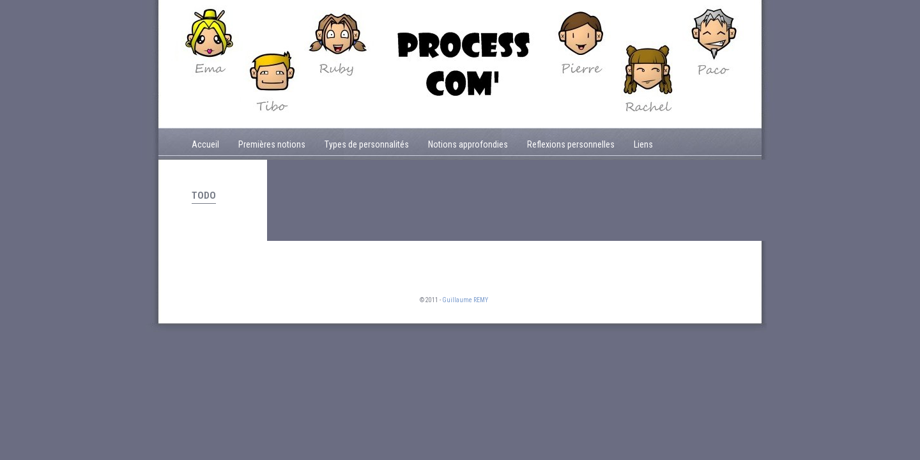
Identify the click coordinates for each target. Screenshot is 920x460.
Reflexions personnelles (571, 144)
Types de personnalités (367, 144)
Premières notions (271, 144)
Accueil (205, 144)
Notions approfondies (468, 144)
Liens (643, 144)
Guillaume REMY (465, 299)
